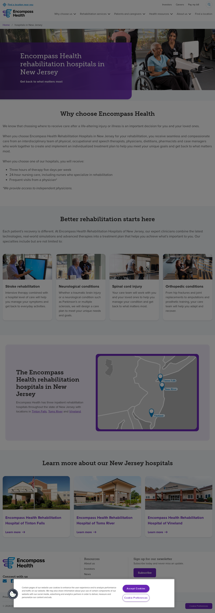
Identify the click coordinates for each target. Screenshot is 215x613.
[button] (13, 594)
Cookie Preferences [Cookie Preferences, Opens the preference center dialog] (136, 598)
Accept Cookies (136, 588)
